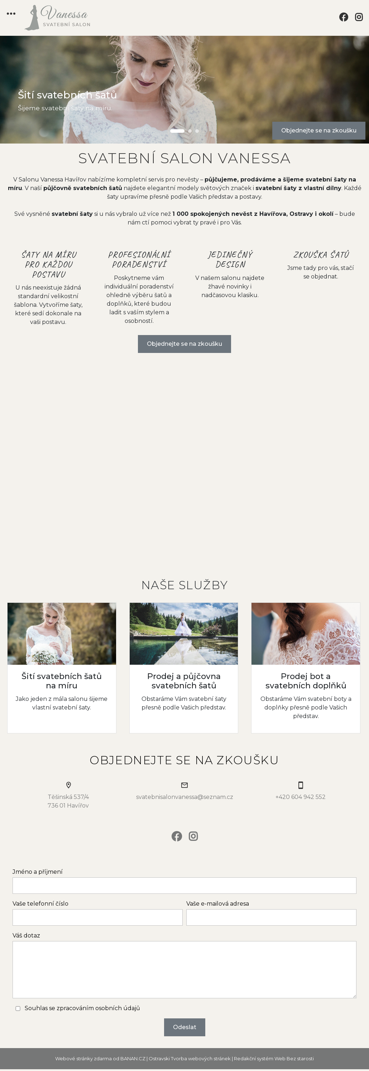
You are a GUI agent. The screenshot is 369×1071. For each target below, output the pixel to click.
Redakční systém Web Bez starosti (274, 1058)
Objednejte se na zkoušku (318, 130)
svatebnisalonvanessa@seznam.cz (184, 797)
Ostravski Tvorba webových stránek (190, 1058)
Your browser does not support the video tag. (184, 463)
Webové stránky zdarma (83, 1058)
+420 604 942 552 (300, 797)
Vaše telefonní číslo (40, 903)
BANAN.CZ (132, 1058)
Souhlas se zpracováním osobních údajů (82, 1008)
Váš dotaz (26, 935)
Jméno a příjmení (38, 871)
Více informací (62, 668)
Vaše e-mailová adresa (217, 903)
